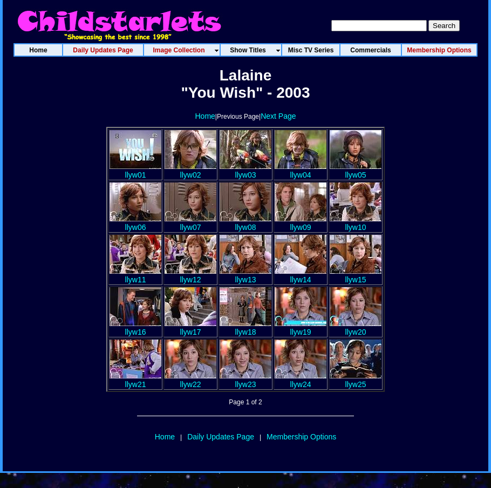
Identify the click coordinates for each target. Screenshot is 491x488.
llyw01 (135, 170)
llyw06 (135, 223)
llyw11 (135, 275)
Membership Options (301, 436)
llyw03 (245, 170)
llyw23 (245, 380)
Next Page (278, 116)
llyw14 (300, 275)
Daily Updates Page (220, 436)
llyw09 (300, 223)
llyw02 (190, 170)
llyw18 (245, 327)
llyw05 (355, 170)
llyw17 (190, 327)
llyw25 (355, 380)
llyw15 (355, 275)
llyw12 (190, 275)
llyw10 (355, 223)
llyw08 (245, 223)
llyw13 (245, 275)
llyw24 (300, 380)
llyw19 (300, 327)
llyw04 (300, 170)
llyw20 (355, 327)
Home (205, 116)
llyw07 (190, 223)
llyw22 (190, 380)
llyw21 (135, 380)
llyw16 (135, 327)
